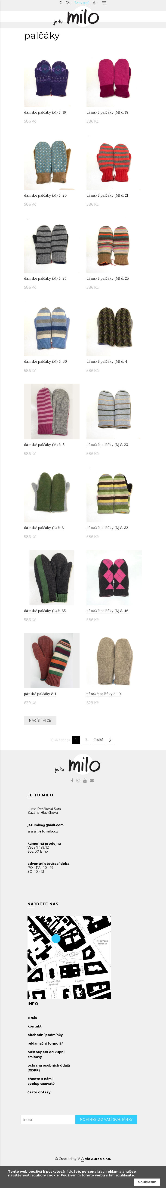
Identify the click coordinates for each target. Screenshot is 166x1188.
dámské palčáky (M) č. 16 (45, 112)
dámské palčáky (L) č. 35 (45, 611)
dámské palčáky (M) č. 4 (106, 361)
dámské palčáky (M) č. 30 (45, 361)
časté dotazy (39, 1092)
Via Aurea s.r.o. (94, 1159)
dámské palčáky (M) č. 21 (107, 195)
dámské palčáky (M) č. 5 (44, 444)
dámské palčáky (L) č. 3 (44, 528)
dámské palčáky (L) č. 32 (107, 528)
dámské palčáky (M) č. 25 (107, 278)
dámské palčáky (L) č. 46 (107, 611)
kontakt (35, 1026)
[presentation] (110, 1133)
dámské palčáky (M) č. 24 (45, 278)
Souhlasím (147, 1182)
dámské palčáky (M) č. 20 (45, 195)
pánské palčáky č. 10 (103, 694)
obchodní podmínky (45, 1035)
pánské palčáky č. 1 (40, 694)
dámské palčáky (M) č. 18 (107, 112)
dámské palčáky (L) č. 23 (107, 444)
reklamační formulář (45, 1043)
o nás (32, 1018)
